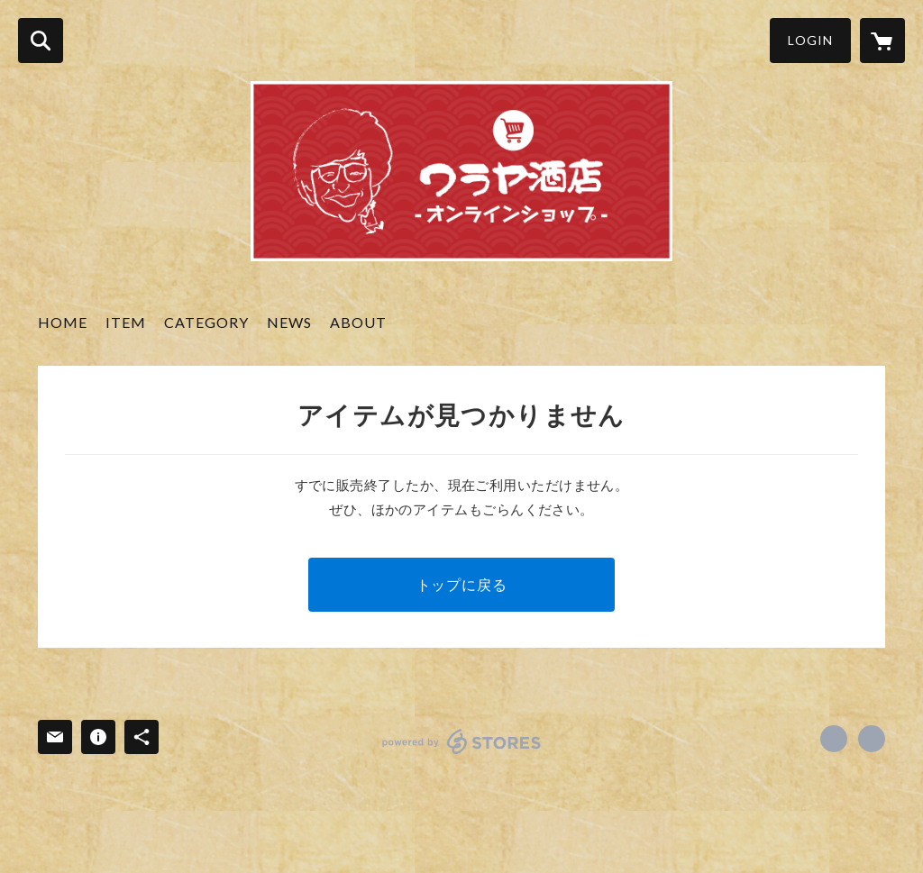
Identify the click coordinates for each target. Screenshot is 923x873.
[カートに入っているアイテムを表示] (882, 40)
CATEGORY (206, 322)
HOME (62, 322)
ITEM (125, 322)
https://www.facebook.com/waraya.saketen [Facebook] (833, 738)
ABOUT (358, 322)
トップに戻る (461, 584)
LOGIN (810, 40)
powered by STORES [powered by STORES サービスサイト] (462, 741)
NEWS (289, 322)
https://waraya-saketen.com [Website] (871, 738)
